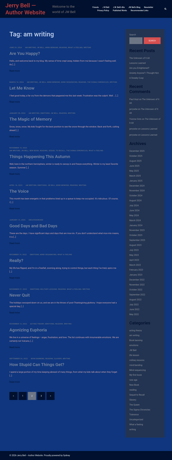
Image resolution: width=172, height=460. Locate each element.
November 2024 (137, 190)
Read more (14, 71)
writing (87, 47)
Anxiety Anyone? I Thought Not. (144, 73)
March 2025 (135, 176)
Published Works (120, 10)
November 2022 (137, 284)
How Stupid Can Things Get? (36, 364)
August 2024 (135, 200)
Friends (95, 7)
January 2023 (135, 275)
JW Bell (40, 47)
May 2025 (134, 171)
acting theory (37, 324)
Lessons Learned (137, 63)
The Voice (19, 191)
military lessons (48, 289)
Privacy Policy (103, 10)
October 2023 (135, 235)
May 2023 (134, 255)
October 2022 (135, 289)
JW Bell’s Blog (134, 7)
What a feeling (75, 47)
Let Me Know (21, 88)
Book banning (37, 359)
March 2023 (135, 265)
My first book (135, 375)
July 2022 (134, 304)
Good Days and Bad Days (33, 225)
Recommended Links (139, 10)
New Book (34, 151)
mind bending (51, 47)
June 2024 (134, 210)
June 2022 (134, 309)
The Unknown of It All (139, 58)
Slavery (58, 359)
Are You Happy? (24, 53)
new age (133, 380)
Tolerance (134, 414)
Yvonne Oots (135, 119)
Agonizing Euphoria (28, 329)
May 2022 (134, 314)
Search (132, 34)
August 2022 (135, 299)
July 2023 (134, 250)
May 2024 (134, 215)
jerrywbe (133, 109)
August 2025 (135, 161)
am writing (30, 47)
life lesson (134, 355)
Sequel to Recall (57, 151)
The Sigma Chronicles (98, 82)
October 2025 (135, 156)
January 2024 (135, 225)
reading (63, 47)
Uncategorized (36, 220)
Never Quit (19, 295)
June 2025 (134, 166)
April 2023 (134, 260)
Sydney (66, 455)
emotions (45, 113)
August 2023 (135, 245)
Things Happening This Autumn (39, 156)
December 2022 (137, 279)
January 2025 (135, 181)
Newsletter (148, 7)
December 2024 (137, 185)
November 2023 (137, 230)
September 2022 (137, 294)
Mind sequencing (69, 82)
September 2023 (137, 240)
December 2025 (137, 151)
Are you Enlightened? (139, 68)
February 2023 (136, 270)
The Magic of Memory (30, 119)
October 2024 (135, 195)
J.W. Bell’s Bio (119, 7)
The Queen (134, 404)
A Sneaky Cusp (136, 78)
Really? (16, 260)
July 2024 (134, 205)
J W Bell (106, 7)
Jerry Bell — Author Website (25, 9)
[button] (165, 9)
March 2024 (135, 220)
